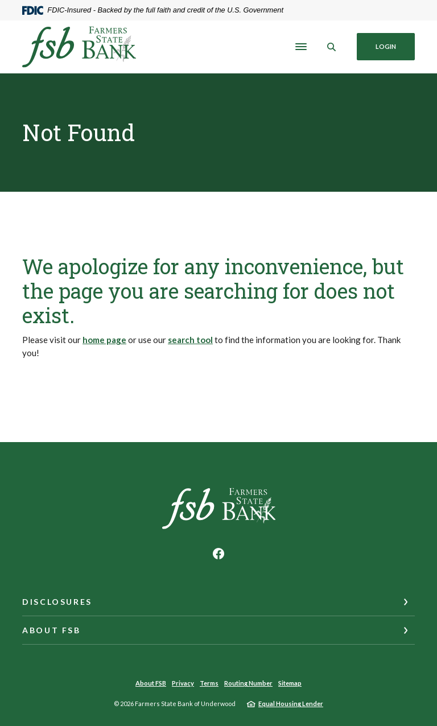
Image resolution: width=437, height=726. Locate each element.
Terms (209, 683)
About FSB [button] (51, 630)
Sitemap (290, 683)
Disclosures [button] (57, 602)
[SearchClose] (332, 47)
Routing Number (248, 683)
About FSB (150, 683)
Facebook (218, 553)
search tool (190, 340)
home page (104, 340)
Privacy (183, 683)
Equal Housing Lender (290, 703)
